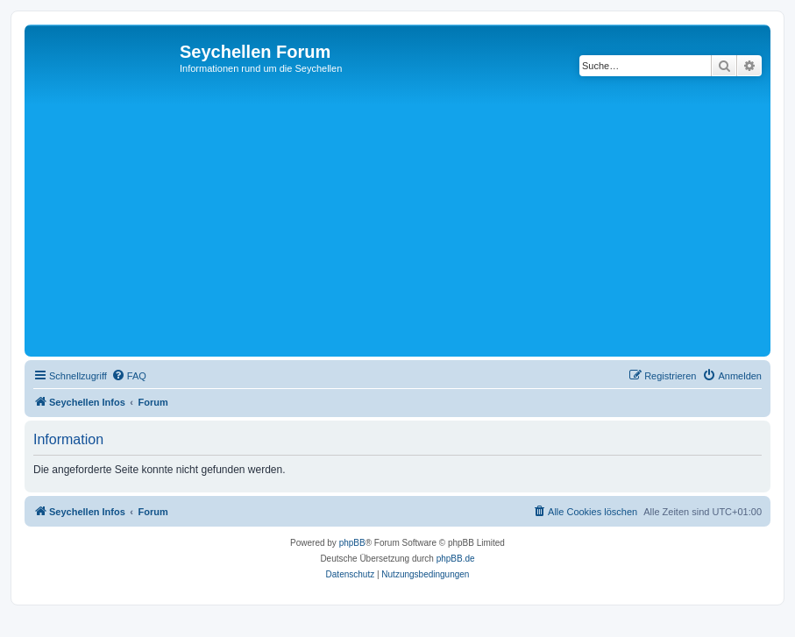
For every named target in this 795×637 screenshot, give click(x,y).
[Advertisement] (412, 220)
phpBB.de (456, 558)
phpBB (352, 543)
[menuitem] (128, 375)
